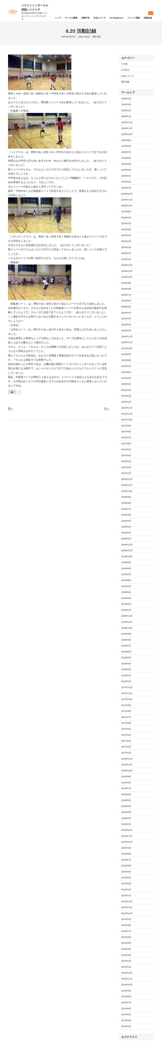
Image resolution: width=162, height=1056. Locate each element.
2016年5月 (126, 800)
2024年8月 (126, 217)
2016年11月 (126, 764)
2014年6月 (126, 937)
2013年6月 (126, 1008)
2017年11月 (126, 693)
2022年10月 (126, 348)
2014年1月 (126, 967)
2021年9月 (126, 425)
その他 (124, 64)
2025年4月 (126, 170)
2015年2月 (126, 889)
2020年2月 (126, 533)
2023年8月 (126, 289)
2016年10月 (126, 770)
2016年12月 (126, 759)
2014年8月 (126, 925)
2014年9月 (126, 919)
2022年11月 (126, 342)
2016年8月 (126, 782)
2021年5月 (126, 449)
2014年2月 (126, 961)
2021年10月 (126, 419)
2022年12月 (126, 336)
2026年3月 (126, 104)
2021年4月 (126, 455)
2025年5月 (126, 164)
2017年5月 (126, 729)
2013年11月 (126, 979)
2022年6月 (126, 372)
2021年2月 (126, 467)
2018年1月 (126, 681)
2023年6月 (126, 301)
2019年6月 (126, 580)
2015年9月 (126, 848)
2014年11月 (126, 907)
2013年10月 (126, 984)
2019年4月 (126, 592)
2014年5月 (126, 943)
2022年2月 (126, 396)
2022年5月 (126, 378)
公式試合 (125, 70)
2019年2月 (126, 604)
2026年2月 (126, 110)
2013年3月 (126, 1026)
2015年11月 (126, 836)
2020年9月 (126, 497)
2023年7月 (126, 295)
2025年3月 (126, 176)
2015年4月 (126, 877)
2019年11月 (126, 550)
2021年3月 (126, 461)
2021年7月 (126, 437)
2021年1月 (126, 473)
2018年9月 (126, 634)
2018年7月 (126, 645)
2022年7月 (126, 366)
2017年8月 (126, 711)
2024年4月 (126, 241)
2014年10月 (126, 913)
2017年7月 (126, 717)
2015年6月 (126, 866)
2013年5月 (126, 1014)
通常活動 (96, 36)
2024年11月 (126, 199)
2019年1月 (126, 610)
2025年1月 (126, 188)
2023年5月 (126, 307)
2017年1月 (126, 753)
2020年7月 (126, 509)
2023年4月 (126, 313)
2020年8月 (126, 503)
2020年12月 (126, 479)
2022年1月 (126, 402)
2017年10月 (126, 699)
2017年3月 (126, 741)
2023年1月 (126, 330)
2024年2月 (126, 253)
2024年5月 (126, 235)
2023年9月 (126, 283)
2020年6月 (126, 515)
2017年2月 (126, 747)
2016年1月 (126, 824)
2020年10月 (126, 491)
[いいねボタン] (12, 391)
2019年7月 (126, 574)
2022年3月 (126, 390)
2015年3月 (126, 883)
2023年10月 (126, 277)
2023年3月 (126, 318)
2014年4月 (126, 949)
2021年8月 (126, 431)
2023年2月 (126, 324)
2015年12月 (126, 830)
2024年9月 (126, 211)
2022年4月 (126, 384)
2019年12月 (126, 544)
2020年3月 (126, 527)
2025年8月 (126, 146)
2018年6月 (126, 652)
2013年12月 (126, 973)
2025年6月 (126, 158)
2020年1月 (126, 538)
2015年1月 (126, 895)
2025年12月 (126, 122)
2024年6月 (126, 229)
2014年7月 (126, 931)
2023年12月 (126, 265)
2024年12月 (126, 194)
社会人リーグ (127, 76)
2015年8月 (126, 854)
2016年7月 (126, 788)
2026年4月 (126, 98)
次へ (106, 408)
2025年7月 (126, 152)
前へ (10, 408)
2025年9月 (126, 140)
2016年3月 (126, 812)
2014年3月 (126, 955)
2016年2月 (126, 818)
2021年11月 (126, 414)
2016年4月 (126, 806)
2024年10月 (126, 205)
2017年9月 (126, 705)
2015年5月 (126, 872)
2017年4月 (126, 735)
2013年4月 (126, 1020)
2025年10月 (126, 134)
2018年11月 (126, 622)
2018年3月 (126, 669)
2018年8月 (126, 640)
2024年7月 (126, 223)
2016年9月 (126, 776)
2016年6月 (126, 794)
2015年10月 (126, 842)
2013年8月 (126, 996)
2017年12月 (126, 687)
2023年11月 (126, 271)
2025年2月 (126, 182)
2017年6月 (126, 723)
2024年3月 (126, 247)
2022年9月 (126, 354)
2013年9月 (126, 990)
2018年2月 (126, 675)
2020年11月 (126, 485)
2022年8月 (126, 360)
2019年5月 (126, 586)
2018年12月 (126, 616)
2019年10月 (126, 556)
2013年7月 (126, 1002)
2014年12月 (126, 901)
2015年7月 (126, 860)
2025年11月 (126, 128)
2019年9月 (126, 562)
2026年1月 (126, 116)
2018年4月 (126, 663)
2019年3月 (126, 598)
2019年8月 (126, 568)
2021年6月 (126, 443)
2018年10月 (126, 628)
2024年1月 (126, 259)
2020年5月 (126, 521)
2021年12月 (126, 408)
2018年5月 (126, 657)
